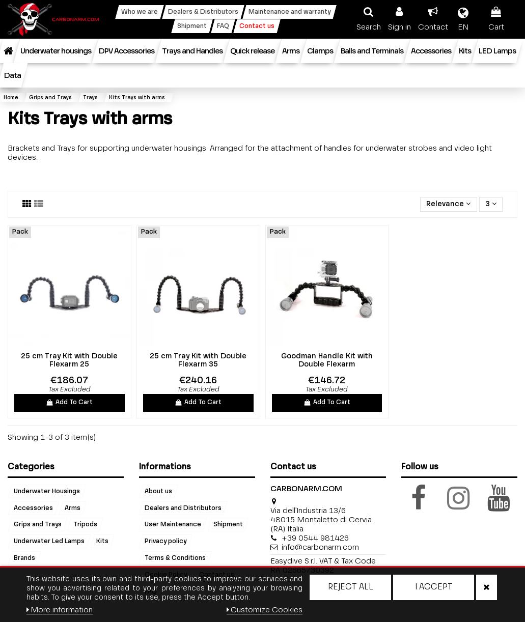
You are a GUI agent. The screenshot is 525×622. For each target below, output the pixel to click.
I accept (434, 587)
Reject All (350, 587)
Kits (102, 542)
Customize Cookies (265, 610)
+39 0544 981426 (315, 538)
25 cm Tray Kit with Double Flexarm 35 (198, 361)
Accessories (33, 508)
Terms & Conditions (175, 558)
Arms (72, 508)
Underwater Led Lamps (49, 542)
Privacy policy (165, 542)
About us (158, 491)
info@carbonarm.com (320, 547)
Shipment (228, 525)
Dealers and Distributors (183, 508)
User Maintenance (173, 525)
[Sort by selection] (448, 204)
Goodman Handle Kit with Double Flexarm (327, 361)
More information (59, 610)
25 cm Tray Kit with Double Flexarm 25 (69, 361)
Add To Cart (69, 403)
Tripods (85, 525)
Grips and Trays (38, 525)
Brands (24, 558)
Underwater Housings (47, 491)
